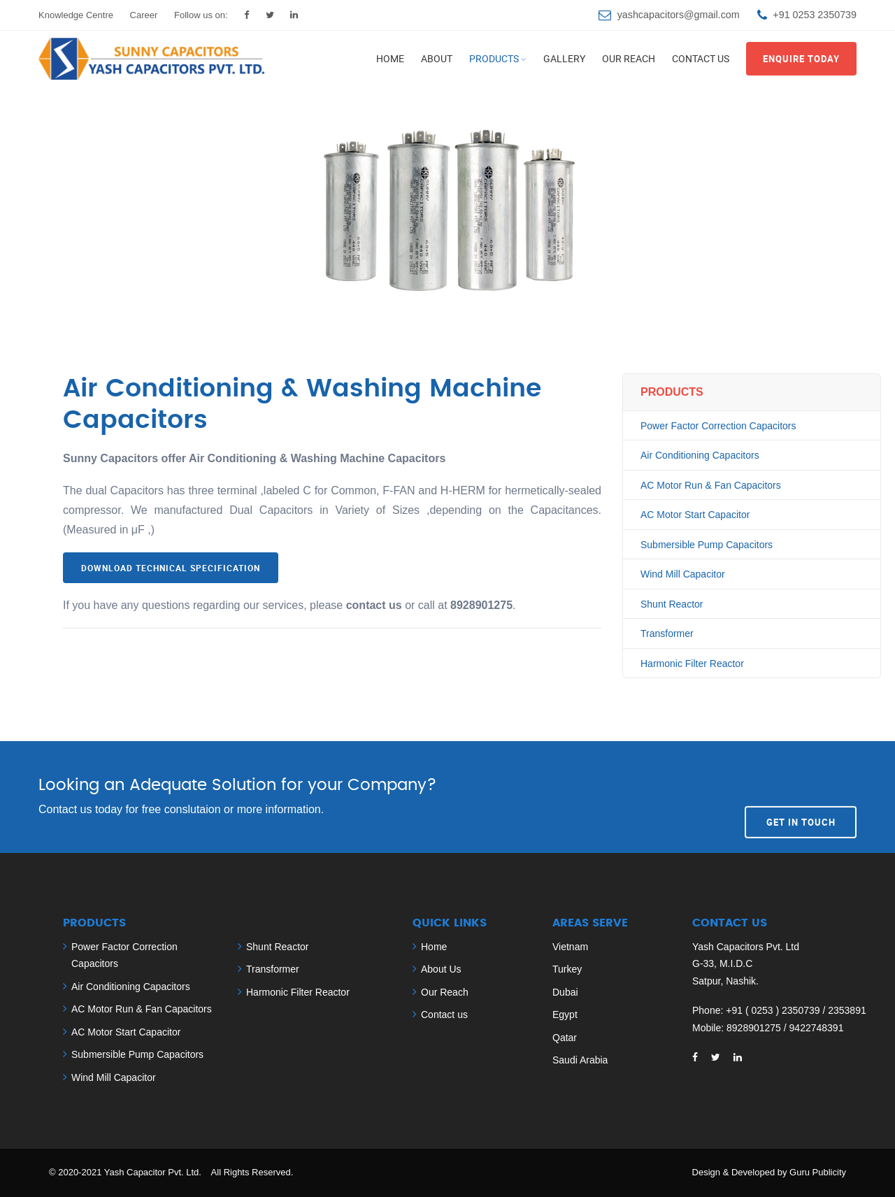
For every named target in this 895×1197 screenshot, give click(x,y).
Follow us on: (201, 15)
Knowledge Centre (75, 15)
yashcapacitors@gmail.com (678, 14)
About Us (441, 969)
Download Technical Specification (170, 567)
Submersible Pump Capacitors (706, 544)
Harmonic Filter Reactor (692, 663)
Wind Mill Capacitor (682, 574)
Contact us (700, 58)
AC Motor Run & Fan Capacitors (710, 485)
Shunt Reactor (671, 604)
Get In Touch (801, 796)
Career (144, 15)
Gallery (564, 58)
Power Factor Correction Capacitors (718, 425)
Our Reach (628, 58)
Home (390, 58)
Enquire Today (801, 58)
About (436, 58)
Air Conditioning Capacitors (699, 455)
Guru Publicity (817, 1172)
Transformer (667, 633)
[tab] (332, 644)
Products (494, 58)
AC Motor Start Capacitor (695, 514)
